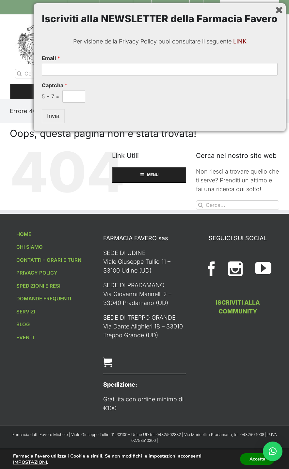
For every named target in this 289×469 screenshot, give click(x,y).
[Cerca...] (60, 73)
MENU (144, 91)
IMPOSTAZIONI (30, 462)
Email (51, 392)
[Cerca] (19, 73)
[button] (272, 451)
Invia (53, 450)
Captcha (54, 419)
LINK (240, 375)
